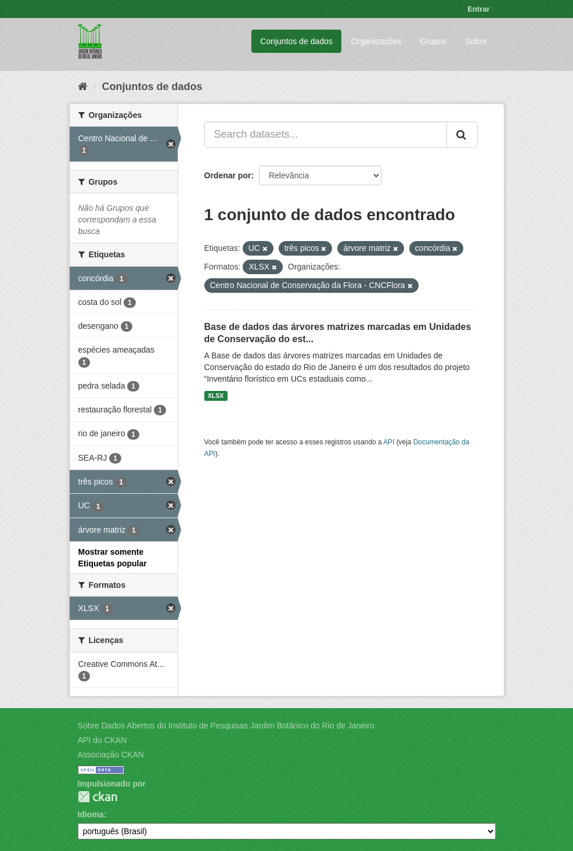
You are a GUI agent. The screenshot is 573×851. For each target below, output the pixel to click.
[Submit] (462, 134)
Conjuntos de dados (296, 41)
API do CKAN (102, 740)
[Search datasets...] (325, 134)
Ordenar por (227, 175)
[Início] (83, 86)
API (388, 442)
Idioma (91, 814)
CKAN (97, 797)
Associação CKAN (111, 754)
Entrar (478, 9)
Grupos (433, 41)
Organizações (376, 41)
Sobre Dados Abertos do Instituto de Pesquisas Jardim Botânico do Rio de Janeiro (226, 725)
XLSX (216, 395)
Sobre (475, 41)
